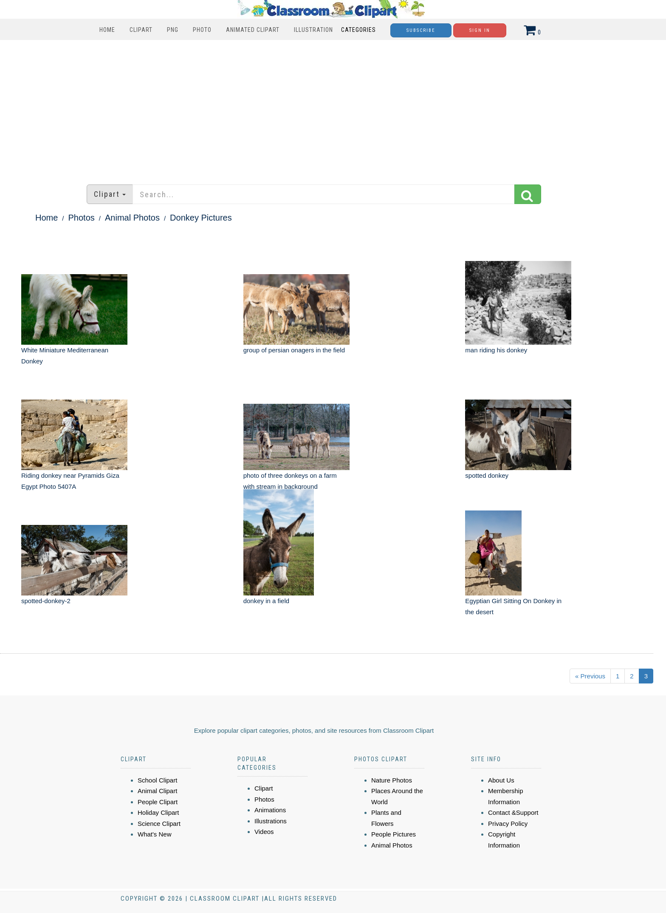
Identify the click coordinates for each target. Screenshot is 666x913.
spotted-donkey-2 (46, 600)
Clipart (141, 29)
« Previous (590, 676)
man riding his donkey (496, 350)
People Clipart (158, 801)
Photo (202, 29)
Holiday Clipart (158, 812)
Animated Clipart (252, 29)
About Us (501, 780)
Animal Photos (132, 217)
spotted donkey (486, 475)
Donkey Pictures (201, 217)
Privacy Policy (508, 823)
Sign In (479, 30)
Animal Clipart (157, 790)
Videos (264, 831)
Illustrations (270, 821)
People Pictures (393, 834)
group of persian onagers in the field (294, 350)
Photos (81, 217)
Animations (270, 810)
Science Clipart (159, 823)
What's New (155, 834)
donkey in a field (266, 600)
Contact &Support (513, 812)
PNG (172, 29)
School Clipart (157, 780)
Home (107, 29)
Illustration (313, 29)
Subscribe (420, 30)
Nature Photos (391, 780)
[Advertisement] (333, 107)
